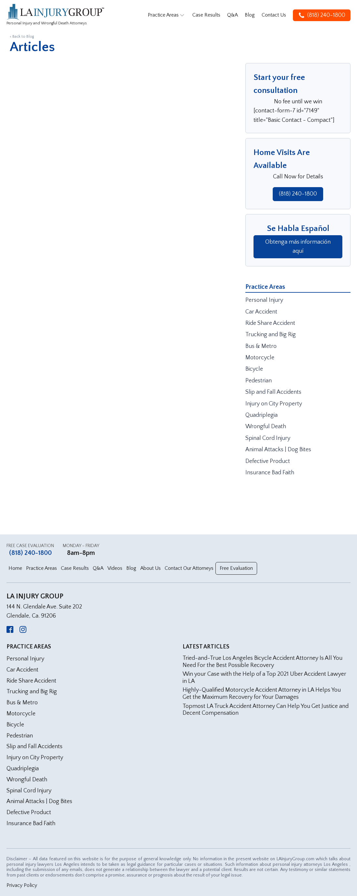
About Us (150, 568)
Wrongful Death (265, 426)
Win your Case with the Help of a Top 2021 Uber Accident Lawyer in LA (264, 678)
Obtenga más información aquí (298, 247)
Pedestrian (258, 381)
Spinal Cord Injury (267, 438)
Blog (250, 15)
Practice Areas (166, 15)
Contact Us (274, 15)
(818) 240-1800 (298, 194)
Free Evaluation (236, 568)
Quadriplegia (261, 415)
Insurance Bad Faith (269, 472)
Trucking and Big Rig (270, 334)
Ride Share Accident (270, 323)
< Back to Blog (22, 36)
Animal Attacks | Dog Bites (278, 449)
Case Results (206, 15)
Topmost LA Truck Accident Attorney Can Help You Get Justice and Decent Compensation (266, 710)
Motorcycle (259, 357)
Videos (114, 568)
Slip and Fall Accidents (273, 392)
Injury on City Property (273, 404)
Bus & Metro (261, 346)
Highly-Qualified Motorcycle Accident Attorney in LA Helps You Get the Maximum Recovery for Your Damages (262, 693)
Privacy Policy (22, 885)
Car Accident (261, 312)
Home (15, 568)
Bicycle (254, 369)
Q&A (232, 15)
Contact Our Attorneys (189, 568)
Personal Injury (264, 300)
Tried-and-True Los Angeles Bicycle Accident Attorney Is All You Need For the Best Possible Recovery (262, 662)
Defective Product (267, 461)
